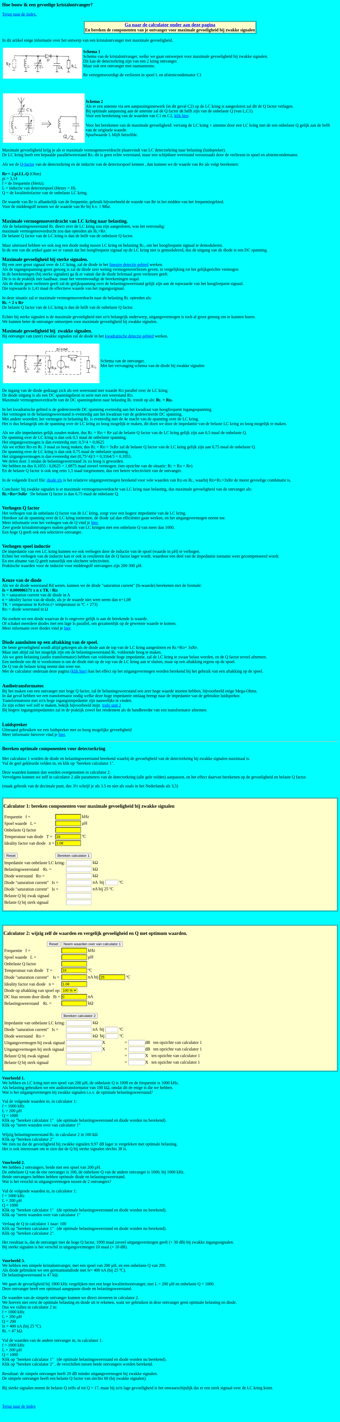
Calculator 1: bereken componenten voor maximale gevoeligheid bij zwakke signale (87, 806)
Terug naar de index (19, 1406)
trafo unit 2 (111, 705)
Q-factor (27, 164)
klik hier (181, 115)
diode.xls (54, 480)
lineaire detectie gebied (129, 264)
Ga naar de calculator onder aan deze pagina (170, 24)
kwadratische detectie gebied (129, 336)
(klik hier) (78, 671)
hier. (95, 522)
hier (67, 628)
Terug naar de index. (19, 14)
